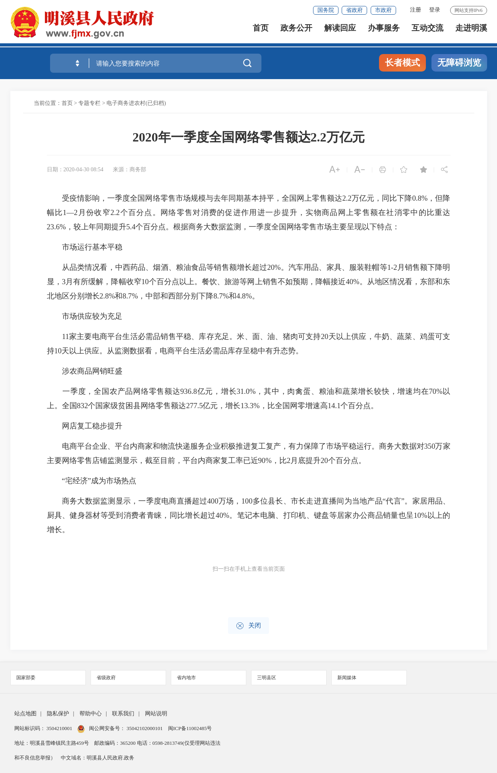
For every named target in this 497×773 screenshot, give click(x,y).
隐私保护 (58, 714)
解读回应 (340, 32)
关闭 (248, 626)
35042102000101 (144, 728)
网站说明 (156, 714)
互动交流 (427, 32)
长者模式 (402, 63)
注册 (415, 10)
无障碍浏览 (459, 63)
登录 (434, 10)
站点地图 (25, 714)
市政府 (383, 10)
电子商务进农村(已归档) (136, 103)
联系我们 (123, 714)
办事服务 (384, 32)
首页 (261, 32)
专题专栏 (89, 103)
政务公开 (296, 32)
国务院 (325, 10)
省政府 (354, 10)
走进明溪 (471, 32)
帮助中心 (90, 714)
